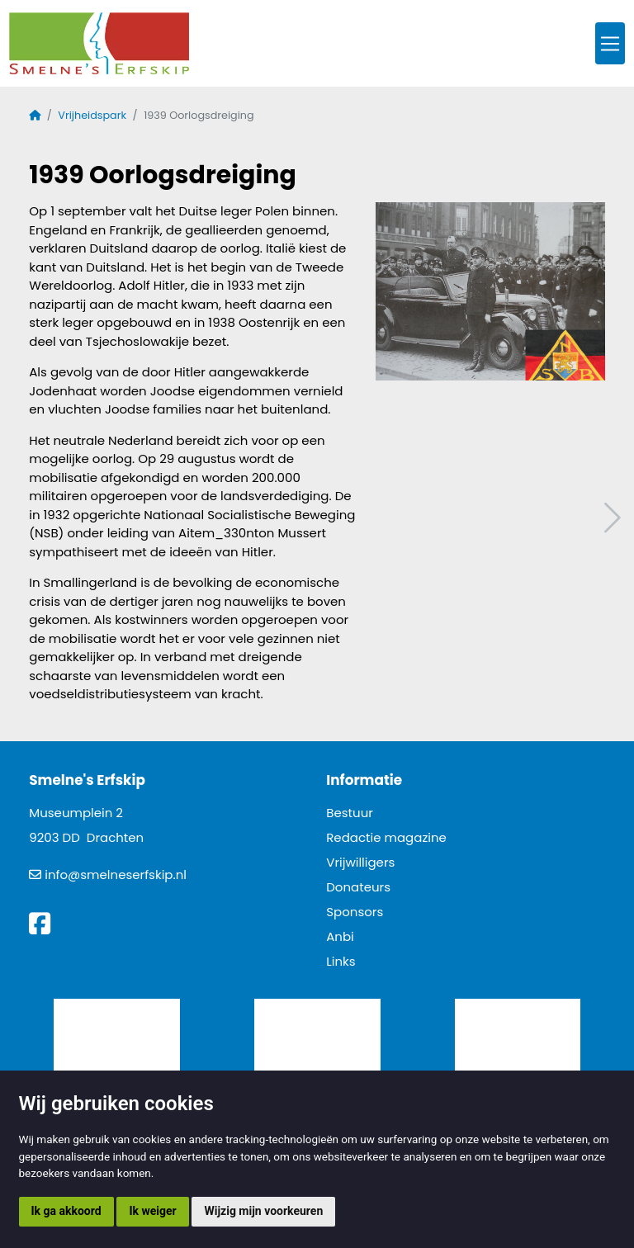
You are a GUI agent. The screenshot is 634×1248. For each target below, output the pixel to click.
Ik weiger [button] (152, 1210)
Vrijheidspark (92, 115)
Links (340, 961)
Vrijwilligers (360, 862)
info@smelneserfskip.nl (116, 874)
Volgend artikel (610, 518)
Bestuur (349, 812)
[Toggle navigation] (610, 43)
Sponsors (354, 911)
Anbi (340, 936)
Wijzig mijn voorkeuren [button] (263, 1210)
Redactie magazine (386, 837)
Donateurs (358, 887)
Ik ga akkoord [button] (66, 1210)
